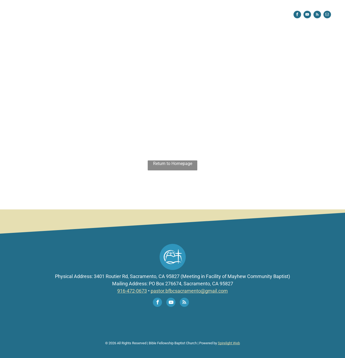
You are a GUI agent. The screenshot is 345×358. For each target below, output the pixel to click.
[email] (327, 15)
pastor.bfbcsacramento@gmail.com (189, 291)
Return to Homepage (172, 163)
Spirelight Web (229, 343)
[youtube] (307, 15)
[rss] (317, 15)
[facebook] (297, 15)
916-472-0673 (132, 291)
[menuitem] (118, 14)
